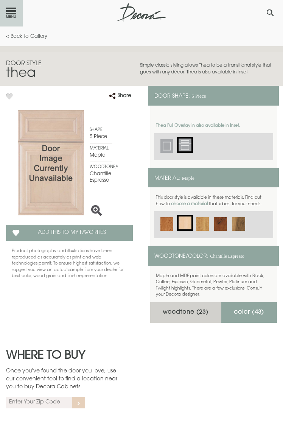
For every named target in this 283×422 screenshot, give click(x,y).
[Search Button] (270, 12)
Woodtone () (185, 312)
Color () (249, 312)
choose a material (189, 204)
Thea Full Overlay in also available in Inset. (198, 126)
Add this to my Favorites (72, 232)
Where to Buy (45, 356)
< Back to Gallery (26, 36)
